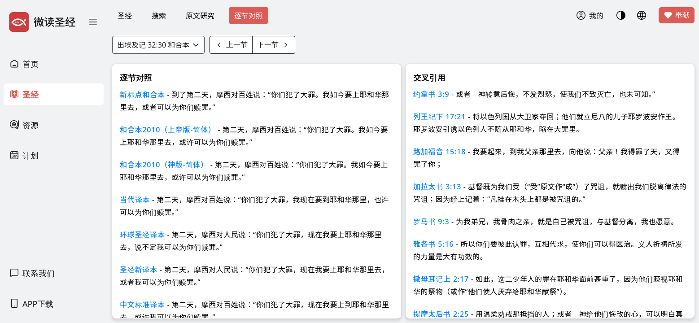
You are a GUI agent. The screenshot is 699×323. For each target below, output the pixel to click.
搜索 (159, 16)
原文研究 (200, 16)
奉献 (677, 15)
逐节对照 (248, 16)
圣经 (125, 16)
